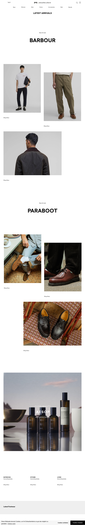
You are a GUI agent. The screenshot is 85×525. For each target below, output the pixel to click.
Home (41, 7)
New (14, 7)
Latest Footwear (9, 507)
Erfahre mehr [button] (11, 523)
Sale (61, 7)
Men (32, 7)
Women (23, 7)
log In (9, 2)
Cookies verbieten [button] (63, 522)
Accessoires (51, 7)
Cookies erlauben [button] (78, 522)
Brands (70, 7)
